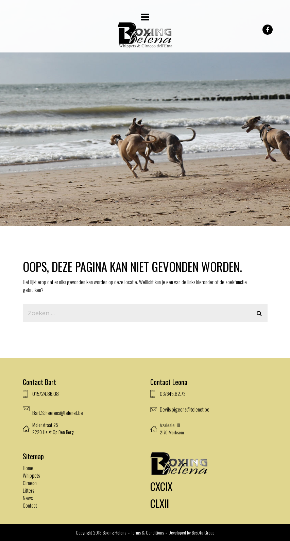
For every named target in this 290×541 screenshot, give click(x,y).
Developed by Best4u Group (192, 532)
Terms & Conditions (148, 532)
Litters (28, 490)
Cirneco (30, 482)
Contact (30, 505)
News (28, 497)
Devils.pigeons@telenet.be (184, 409)
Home (28, 468)
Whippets (31, 475)
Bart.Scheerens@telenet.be (57, 412)
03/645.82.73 (173, 393)
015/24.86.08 (45, 393)
